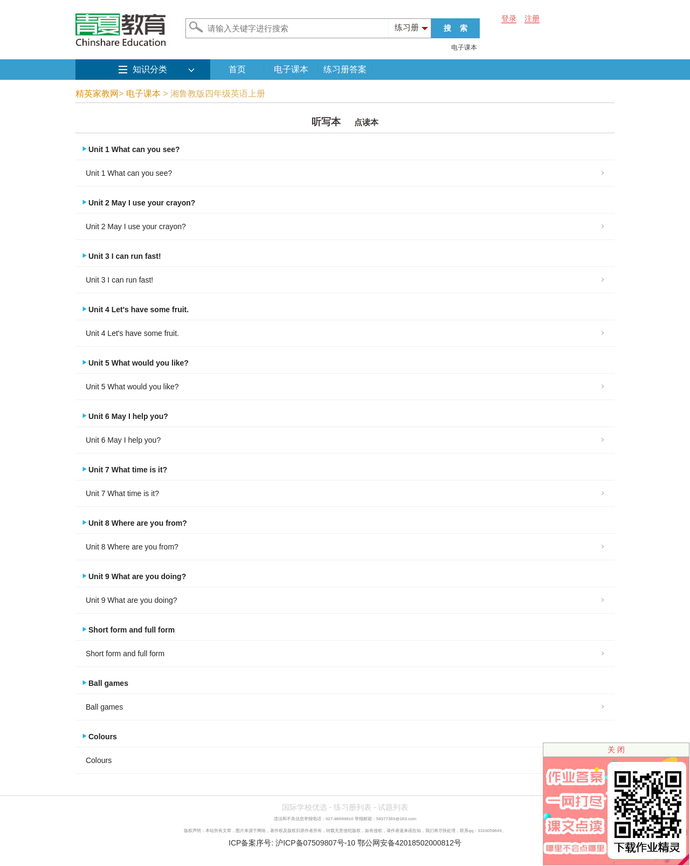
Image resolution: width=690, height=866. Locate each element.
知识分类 (150, 69)
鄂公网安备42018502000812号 (409, 842)
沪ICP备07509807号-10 (315, 842)
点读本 (366, 122)
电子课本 (464, 47)
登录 (508, 18)
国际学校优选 (304, 807)
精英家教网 (97, 93)
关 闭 (616, 749)
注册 (532, 18)
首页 (237, 69)
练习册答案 (345, 69)
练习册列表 (352, 807)
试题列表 (393, 807)
